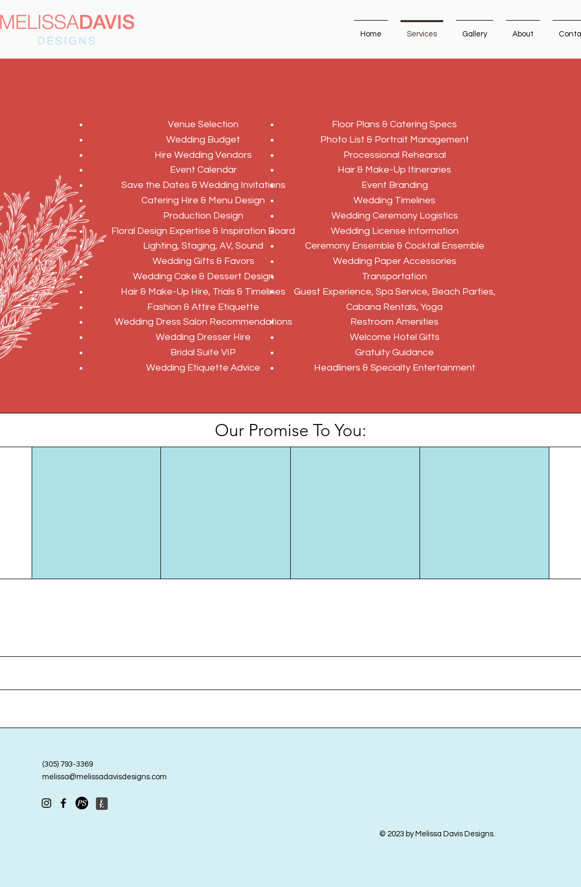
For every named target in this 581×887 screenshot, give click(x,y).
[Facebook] (63, 803)
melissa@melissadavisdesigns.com (104, 777)
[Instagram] (46, 803)
